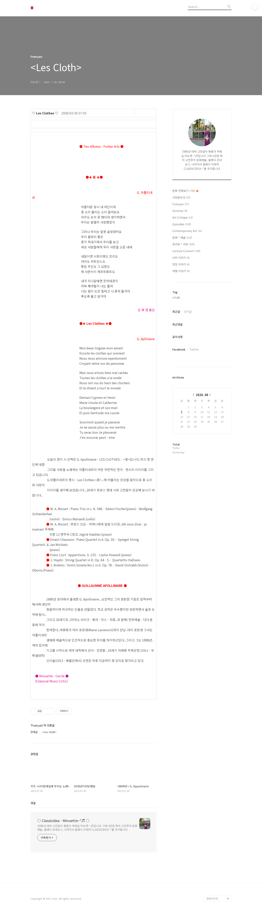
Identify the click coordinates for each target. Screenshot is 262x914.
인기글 (188, 312)
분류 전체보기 (185, 191)
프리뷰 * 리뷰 (183, 244)
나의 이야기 (181, 258)
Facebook (178, 349)
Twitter (194, 349)
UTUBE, (176, 297)
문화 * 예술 (182, 237)
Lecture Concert (186, 251)
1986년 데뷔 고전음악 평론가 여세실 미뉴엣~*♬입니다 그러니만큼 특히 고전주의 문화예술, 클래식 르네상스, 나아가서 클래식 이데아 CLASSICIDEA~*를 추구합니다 (87, 827)
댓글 (33, 803)
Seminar (179, 211)
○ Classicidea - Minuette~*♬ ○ (63, 820)
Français (180, 204)
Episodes (181, 224)
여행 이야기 (181, 271)
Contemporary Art (187, 231)
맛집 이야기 (181, 264)
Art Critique (182, 217)
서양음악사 (181, 197)
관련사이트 (212, 898)
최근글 (176, 312)
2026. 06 (202, 395)
